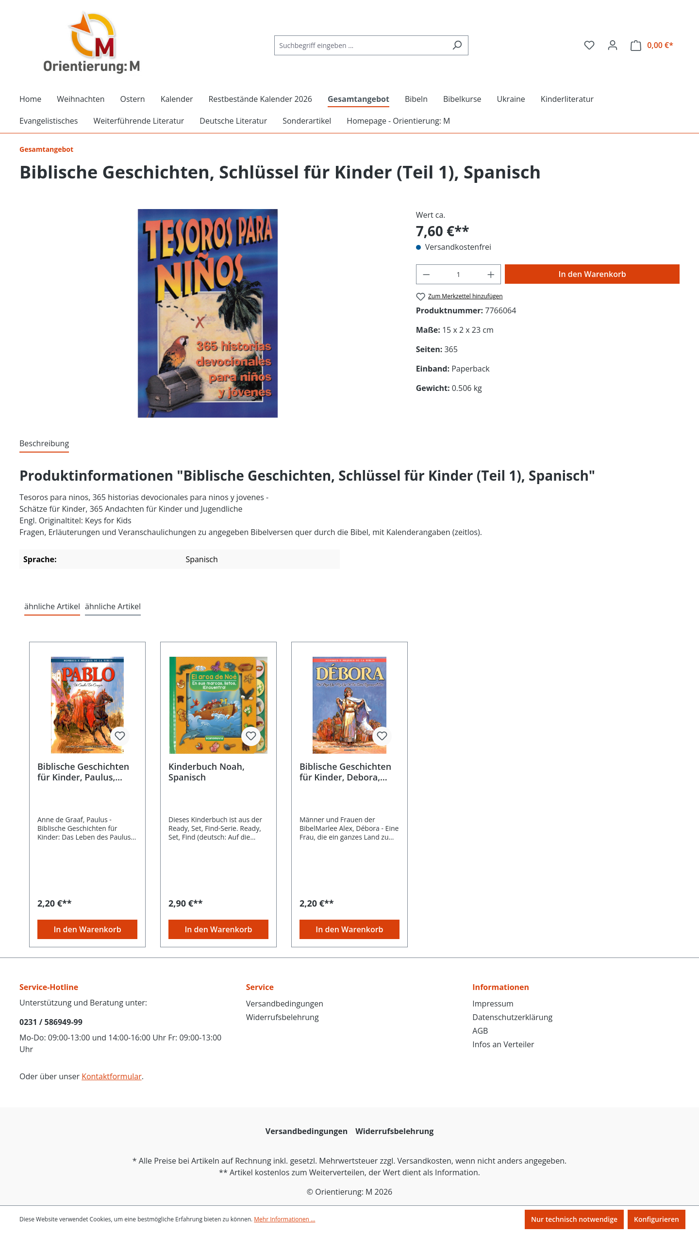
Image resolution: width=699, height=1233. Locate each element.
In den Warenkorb (592, 274)
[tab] (44, 444)
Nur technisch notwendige (574, 1219)
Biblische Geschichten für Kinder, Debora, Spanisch (345, 771)
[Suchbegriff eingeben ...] (360, 45)
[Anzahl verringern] (426, 274)
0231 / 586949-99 (51, 1022)
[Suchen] (457, 45)
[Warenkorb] (652, 45)
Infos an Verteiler (503, 1044)
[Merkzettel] (589, 45)
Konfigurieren (656, 1219)
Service (260, 987)
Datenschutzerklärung (512, 1017)
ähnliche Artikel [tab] (52, 606)
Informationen (500, 987)
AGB (480, 1030)
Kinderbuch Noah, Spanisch (206, 771)
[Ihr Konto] (612, 45)
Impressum (492, 1003)
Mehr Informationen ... (284, 1219)
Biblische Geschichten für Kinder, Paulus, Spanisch (83, 771)
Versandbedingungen (284, 1003)
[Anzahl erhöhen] (491, 274)
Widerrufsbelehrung (282, 1017)
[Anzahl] (458, 274)
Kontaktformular (112, 1076)
